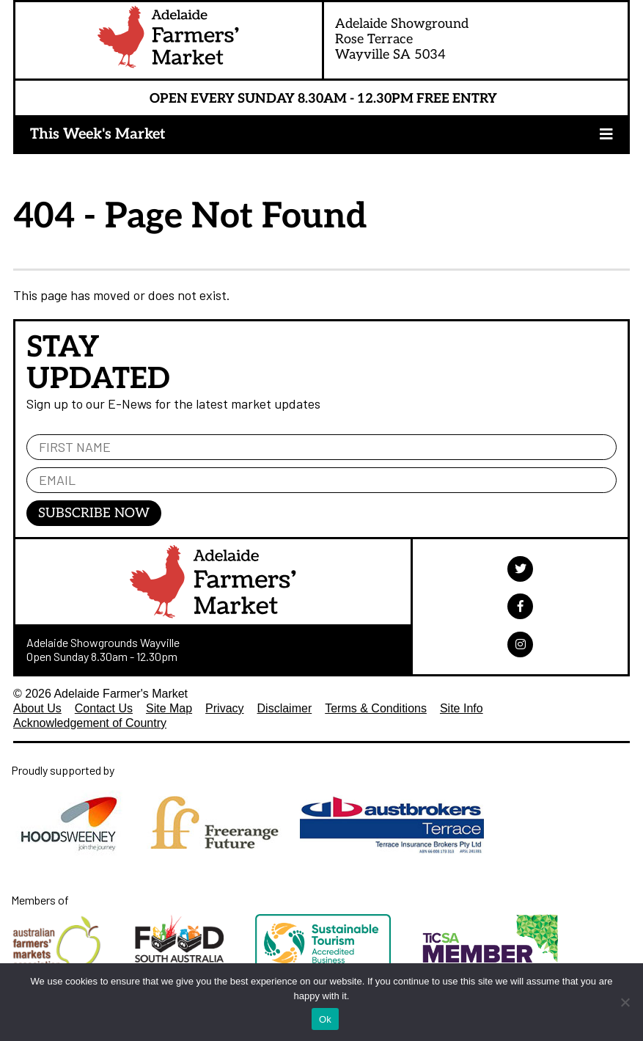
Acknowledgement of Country (89, 723)
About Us (37, 708)
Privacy (224, 708)
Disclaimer (284, 708)
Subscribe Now (94, 513)
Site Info (461, 708)
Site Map (169, 708)
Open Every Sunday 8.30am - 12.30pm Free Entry (323, 98)
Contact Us (104, 708)
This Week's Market (98, 134)
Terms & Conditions (376, 708)
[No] (624, 1002)
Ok (325, 1019)
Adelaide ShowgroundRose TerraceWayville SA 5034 (402, 39)
